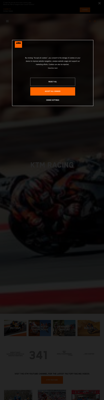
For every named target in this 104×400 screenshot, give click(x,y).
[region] (52, 73)
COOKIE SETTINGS (52, 100)
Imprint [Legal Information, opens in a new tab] (55, 67)
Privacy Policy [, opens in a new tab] (51, 67)
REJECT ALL (53, 81)
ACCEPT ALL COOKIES (53, 91)
